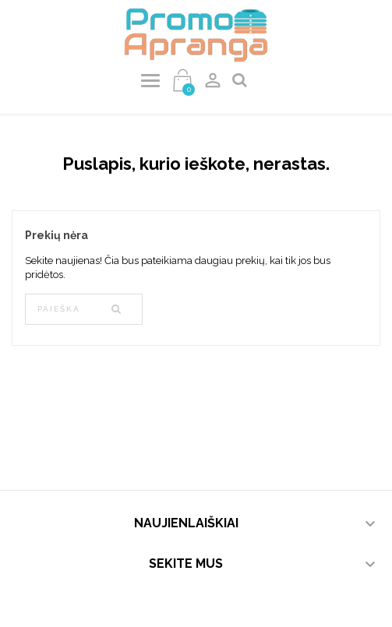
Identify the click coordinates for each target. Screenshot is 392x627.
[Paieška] (84, 309)
